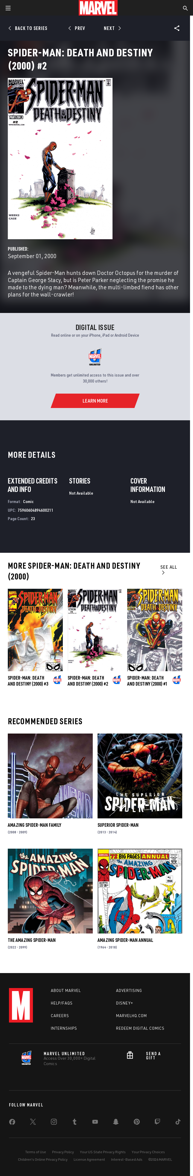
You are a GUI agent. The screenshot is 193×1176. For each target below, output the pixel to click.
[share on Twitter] (33, 1123)
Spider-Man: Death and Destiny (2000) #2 (88, 681)
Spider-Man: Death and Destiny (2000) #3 (28, 681)
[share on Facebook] (12, 1123)
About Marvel (66, 990)
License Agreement (89, 1159)
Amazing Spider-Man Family (34, 825)
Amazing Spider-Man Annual (125, 940)
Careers (60, 1015)
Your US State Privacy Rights (103, 1152)
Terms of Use (35, 1152)
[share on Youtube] (95, 1123)
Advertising (129, 990)
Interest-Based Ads (126, 1159)
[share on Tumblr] (74, 1123)
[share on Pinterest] (137, 1123)
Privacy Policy (63, 1152)
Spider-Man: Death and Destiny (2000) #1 (147, 681)
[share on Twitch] (157, 1123)
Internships (64, 1028)
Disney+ (124, 1003)
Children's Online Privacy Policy (43, 1159)
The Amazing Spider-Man (32, 940)
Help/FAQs (62, 1003)
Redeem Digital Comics (140, 1028)
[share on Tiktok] (178, 1123)
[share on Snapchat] (116, 1123)
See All (168, 569)
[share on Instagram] (54, 1123)
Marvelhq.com (131, 1015)
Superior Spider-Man (118, 825)
